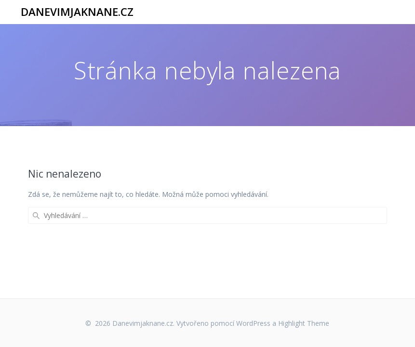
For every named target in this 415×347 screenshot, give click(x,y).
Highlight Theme (303, 323)
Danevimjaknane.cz (77, 12)
